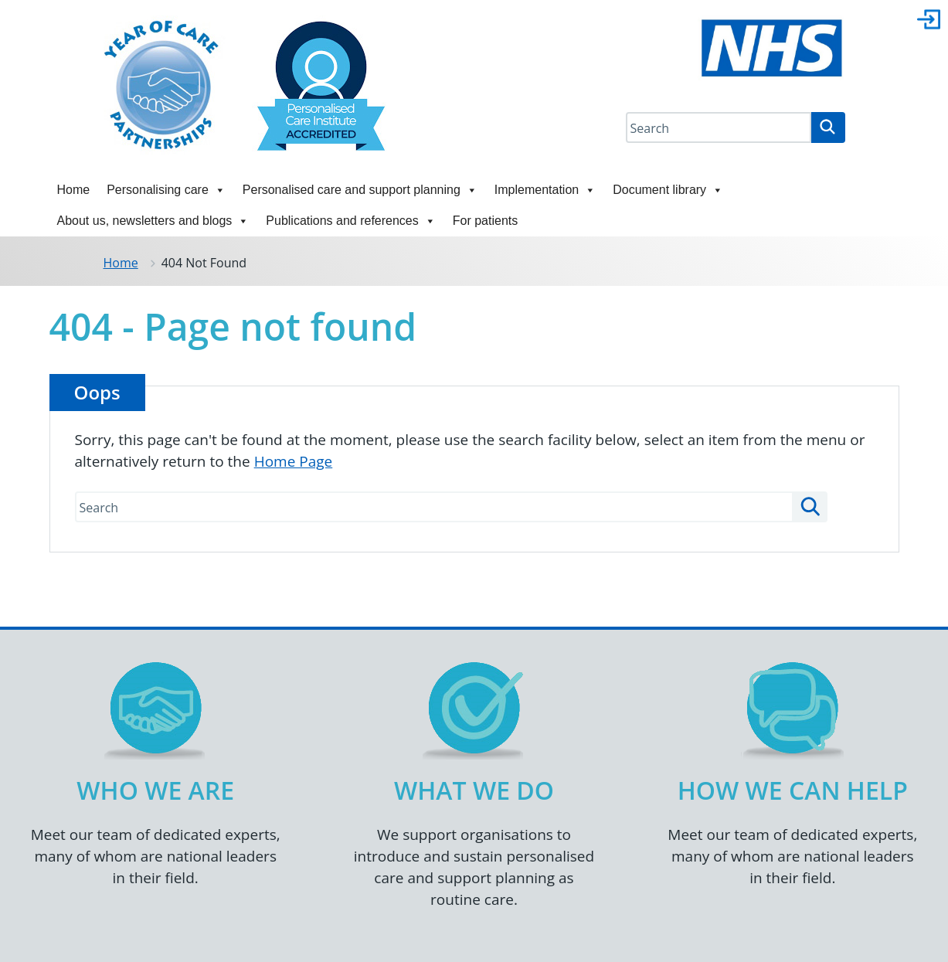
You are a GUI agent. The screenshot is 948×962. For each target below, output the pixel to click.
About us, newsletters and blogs (153, 221)
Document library (668, 190)
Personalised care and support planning (360, 190)
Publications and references (350, 221)
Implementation (545, 190)
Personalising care (166, 190)
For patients (485, 220)
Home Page (293, 461)
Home (73, 189)
